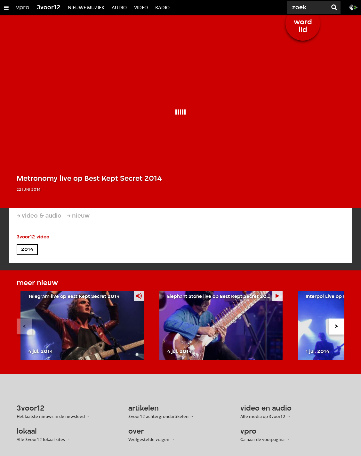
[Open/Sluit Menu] (6, 7)
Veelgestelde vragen (148, 439)
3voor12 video (33, 237)
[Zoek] (303, 7)
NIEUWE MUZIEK (86, 7)
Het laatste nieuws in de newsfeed (51, 416)
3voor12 (48, 7)
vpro (22, 7)
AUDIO (119, 7)
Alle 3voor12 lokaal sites (41, 439)
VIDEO (141, 7)
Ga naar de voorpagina (262, 439)
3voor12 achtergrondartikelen (158, 416)
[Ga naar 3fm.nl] (353, 7)
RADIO (162, 7)
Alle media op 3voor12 (262, 416)
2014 (27, 249)
